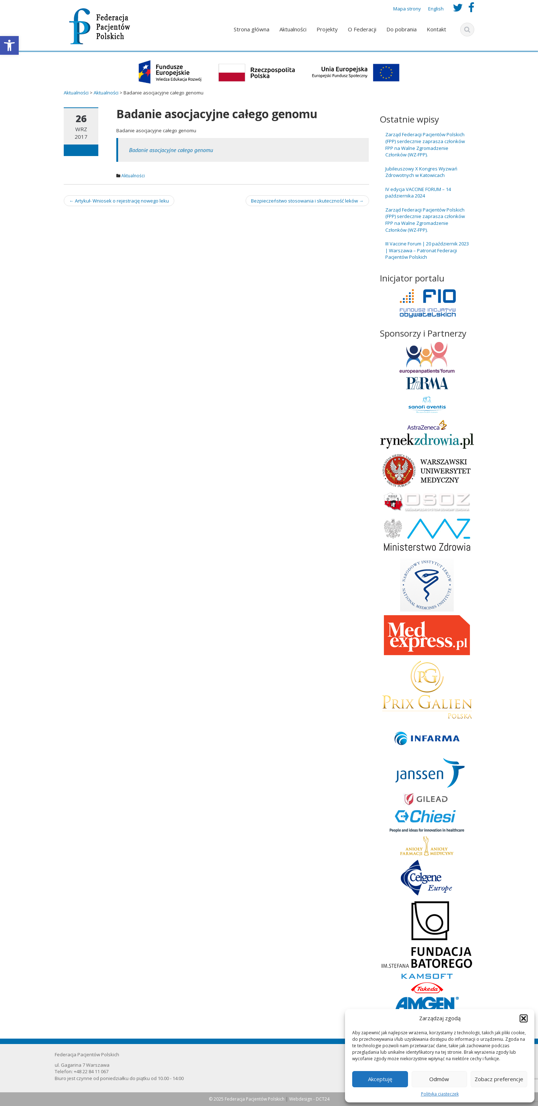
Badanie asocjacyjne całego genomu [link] (171, 150)
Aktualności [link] (292, 29)
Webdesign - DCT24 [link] (309, 1099)
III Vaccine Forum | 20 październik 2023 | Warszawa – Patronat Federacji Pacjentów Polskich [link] (427, 250)
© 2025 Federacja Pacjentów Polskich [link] (247, 1099)
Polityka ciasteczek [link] (440, 1094)
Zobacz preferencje (499, 1079)
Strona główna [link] (251, 29)
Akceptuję (380, 1079)
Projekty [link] (327, 29)
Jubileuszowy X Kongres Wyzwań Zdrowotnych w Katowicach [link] (421, 172)
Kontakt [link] (436, 29)
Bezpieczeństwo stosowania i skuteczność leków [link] (307, 200)
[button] (523, 1018)
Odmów (439, 1079)
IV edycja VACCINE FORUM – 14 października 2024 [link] (418, 192)
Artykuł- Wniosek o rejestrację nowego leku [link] (119, 200)
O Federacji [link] (362, 29)
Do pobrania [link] (401, 29)
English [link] (436, 8)
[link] (9, 45)
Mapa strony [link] (407, 8)
